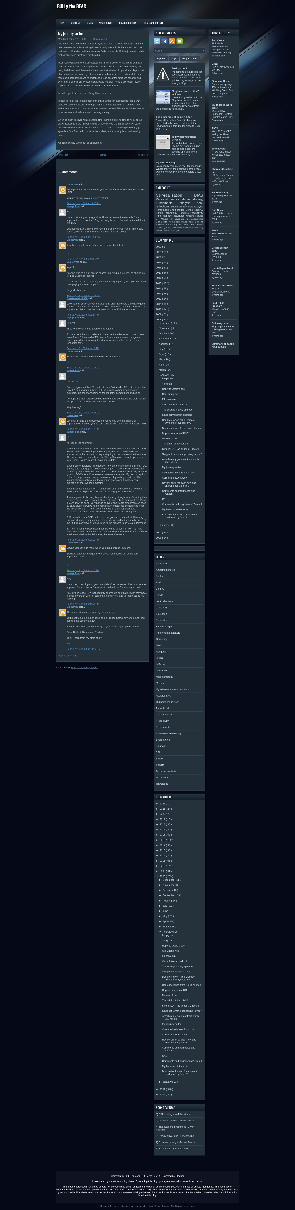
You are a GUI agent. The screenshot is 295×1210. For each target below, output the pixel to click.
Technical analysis (193, 206)
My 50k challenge (166, 162)
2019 (159, 262)
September (165, 338)
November (165, 328)
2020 (159, 257)
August (163, 343)
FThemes (115, 1206)
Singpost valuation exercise (177, 414)
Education (177, 206)
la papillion (73, 206)
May (161, 359)
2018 (159, 267)
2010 (159, 309)
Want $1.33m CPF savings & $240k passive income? (221, 134)
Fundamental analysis (176, 203)
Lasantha (143, 1206)
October (163, 333)
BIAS (198, 195)
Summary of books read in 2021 (223, 345)
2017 (159, 272)
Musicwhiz (73, 261)
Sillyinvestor (219, 148)
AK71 (215, 128)
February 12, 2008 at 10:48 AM (83, 295)
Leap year (167, 378)
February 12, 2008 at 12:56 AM (83, 236)
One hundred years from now (178, 472)
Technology (171, 212)
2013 (159, 293)
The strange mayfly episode (177, 409)
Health (200, 224)
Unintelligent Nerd (222, 268)
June (162, 354)
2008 (159, 319)
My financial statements (175, 509)
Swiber (159, 230)
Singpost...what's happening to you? (182, 454)
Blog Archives (190, 58)
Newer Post (62, 155)
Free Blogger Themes (159, 1206)
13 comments (100, 39)
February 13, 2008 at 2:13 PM (83, 539)
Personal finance (168, 199)
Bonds (190, 209)
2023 (159, 246)
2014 (159, 288)
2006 (159, 537)
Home (103, 155)
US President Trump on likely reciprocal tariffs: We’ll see (222, 178)
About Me (75, 23)
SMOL (215, 230)
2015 (159, 283)
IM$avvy (198, 209)
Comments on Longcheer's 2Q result (182, 504)
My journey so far (70, 33)
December (165, 323)
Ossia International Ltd (174, 404)
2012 (159, 298)
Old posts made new (181, 221)
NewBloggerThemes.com (183, 1206)
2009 (159, 314)
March (163, 369)
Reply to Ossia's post (173, 388)
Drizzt (215, 63)
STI (158, 219)
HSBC (169, 228)
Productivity (196, 212)
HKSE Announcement (154, 23)
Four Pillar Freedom (218, 304)
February (164, 375)
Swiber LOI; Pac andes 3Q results (180, 449)
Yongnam (167, 383)
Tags (173, 58)
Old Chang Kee (170, 394)
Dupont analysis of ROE (175, 433)
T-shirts (166, 230)
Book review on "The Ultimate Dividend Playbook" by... (178, 421)
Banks (160, 212)
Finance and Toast (222, 285)
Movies (165, 219)
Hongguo (184, 212)
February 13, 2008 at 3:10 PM (83, 570)
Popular (160, 58)
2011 (159, 304)
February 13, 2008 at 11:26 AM (83, 412)
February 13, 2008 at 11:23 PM (84, 649)
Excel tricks (190, 224)
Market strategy (192, 199)
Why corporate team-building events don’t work (223, 329)
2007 (159, 532)
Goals (90, 23)
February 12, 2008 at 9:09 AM (83, 259)
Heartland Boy (220, 192)
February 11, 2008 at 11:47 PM (84, 203)
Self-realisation (175, 195)
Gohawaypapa (220, 323)
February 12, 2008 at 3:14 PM (83, 348)
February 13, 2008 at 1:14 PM (83, 428)
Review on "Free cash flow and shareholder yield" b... (179, 484)
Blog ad (199, 221)
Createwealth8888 (77, 298)
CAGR (165, 499)
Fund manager (165, 215)
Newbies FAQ (164, 224)
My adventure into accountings (186, 219)
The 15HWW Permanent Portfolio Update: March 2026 (222, 114)
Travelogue (175, 230)
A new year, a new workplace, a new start (221, 154)
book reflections (164, 601)
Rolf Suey (217, 210)
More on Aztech (170, 438)
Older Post (143, 155)
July (161, 349)
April (162, 364)
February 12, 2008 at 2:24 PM (83, 314)
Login (61, 23)
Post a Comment (67, 655)
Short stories (178, 209)
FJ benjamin (169, 399)
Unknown (72, 184)
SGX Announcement (128, 23)
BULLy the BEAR (71, 6)
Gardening (161, 228)
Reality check (179, 68)
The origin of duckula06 (175, 443)
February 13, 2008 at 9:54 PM (83, 604)
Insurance (180, 215)
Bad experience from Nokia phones (181, 428)
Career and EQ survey (174, 477)
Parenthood (163, 209)
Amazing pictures (194, 216)
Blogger (180, 1176)
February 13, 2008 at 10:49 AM (83, 367)
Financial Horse (221, 81)
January (163, 525)
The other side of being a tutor (174, 117)
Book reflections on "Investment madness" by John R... (179, 516)
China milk (162, 221)
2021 (159, 252)
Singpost (177, 224)
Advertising (198, 228)
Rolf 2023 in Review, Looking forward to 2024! (222, 216)
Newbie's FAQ (105, 23)
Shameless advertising (182, 228)
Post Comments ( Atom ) (84, 667)
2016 (159, 277)
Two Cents (218, 40)
